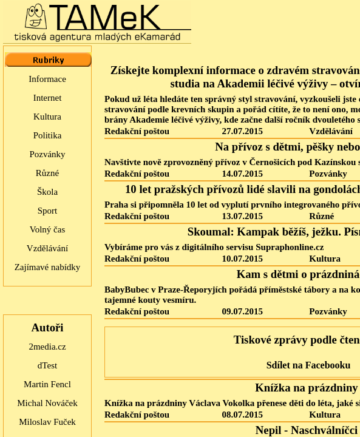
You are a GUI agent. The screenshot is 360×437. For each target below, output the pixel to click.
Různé (47, 173)
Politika (47, 135)
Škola (47, 192)
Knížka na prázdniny (306, 387)
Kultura (47, 116)
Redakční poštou (136, 131)
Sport (48, 210)
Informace (47, 79)
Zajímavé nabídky (48, 267)
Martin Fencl (47, 384)
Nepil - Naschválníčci (307, 430)
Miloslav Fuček (47, 422)
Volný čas (47, 229)
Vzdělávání (47, 248)
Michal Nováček (47, 403)
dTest (47, 365)
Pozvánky (47, 154)
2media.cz (47, 346)
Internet (47, 98)
